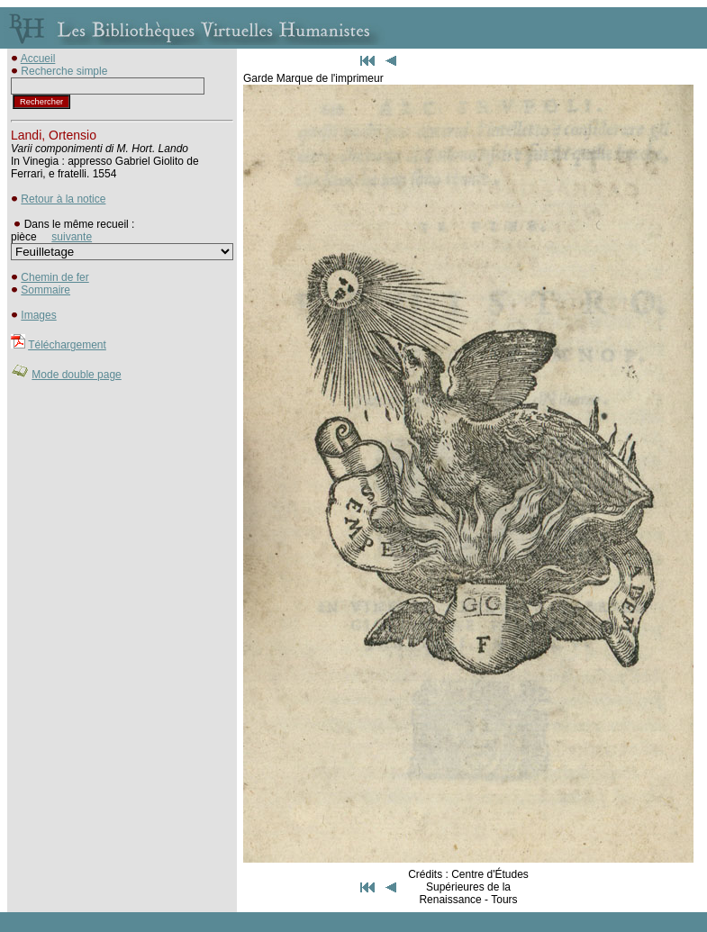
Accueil (38, 58)
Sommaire (45, 290)
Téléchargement (67, 345)
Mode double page (76, 374)
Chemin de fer (54, 277)
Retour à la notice (63, 199)
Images (38, 315)
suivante (71, 237)
